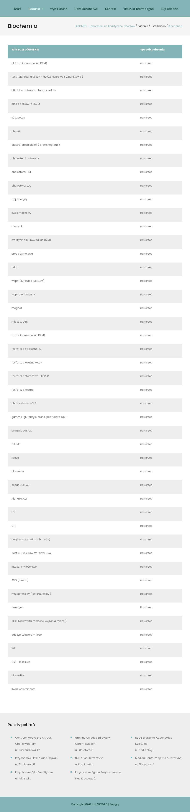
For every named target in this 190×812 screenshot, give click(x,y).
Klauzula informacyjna (139, 9)
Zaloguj (114, 804)
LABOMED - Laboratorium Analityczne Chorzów (105, 26)
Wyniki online (58, 9)
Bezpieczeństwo (86, 9)
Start (17, 9)
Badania (34, 9)
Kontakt (110, 9)
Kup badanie (169, 9)
